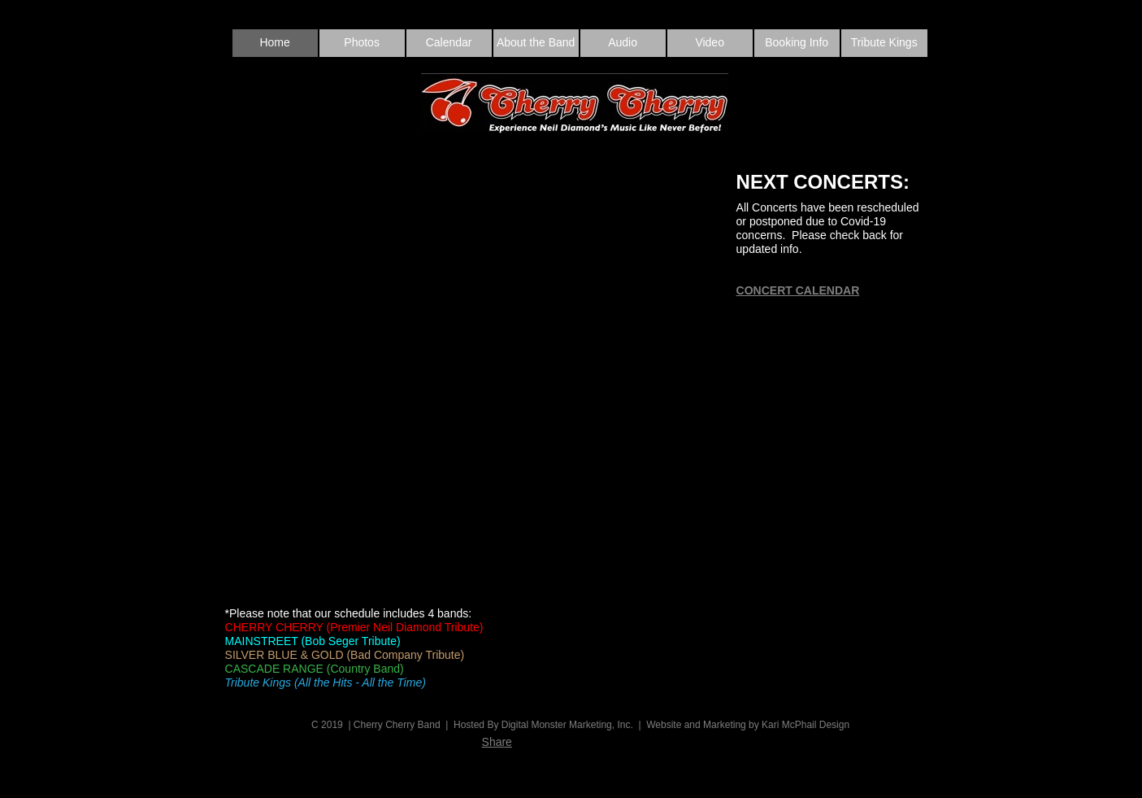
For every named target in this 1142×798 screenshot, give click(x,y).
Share (497, 741)
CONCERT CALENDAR (798, 290)
